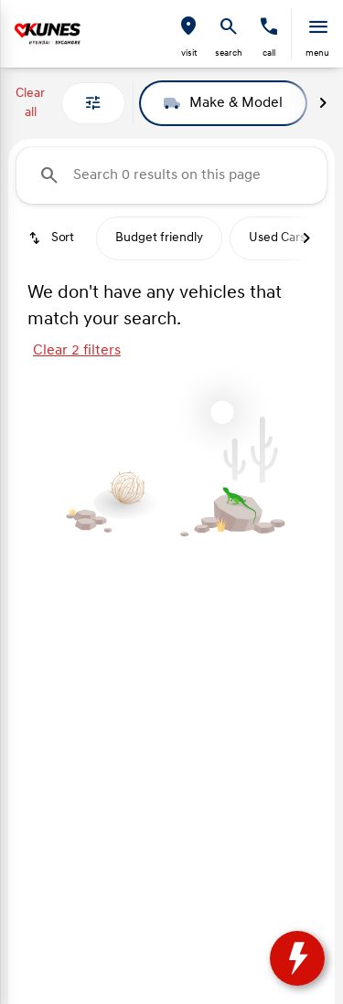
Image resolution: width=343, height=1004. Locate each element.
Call (269, 53)
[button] (188, 34)
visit (189, 53)
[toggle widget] (297, 958)
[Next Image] (323, 103)
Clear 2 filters (77, 350)
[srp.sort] (52, 238)
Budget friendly (159, 238)
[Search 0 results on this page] (171, 175)
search (228, 53)
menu (317, 53)
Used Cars (277, 238)
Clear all (30, 103)
